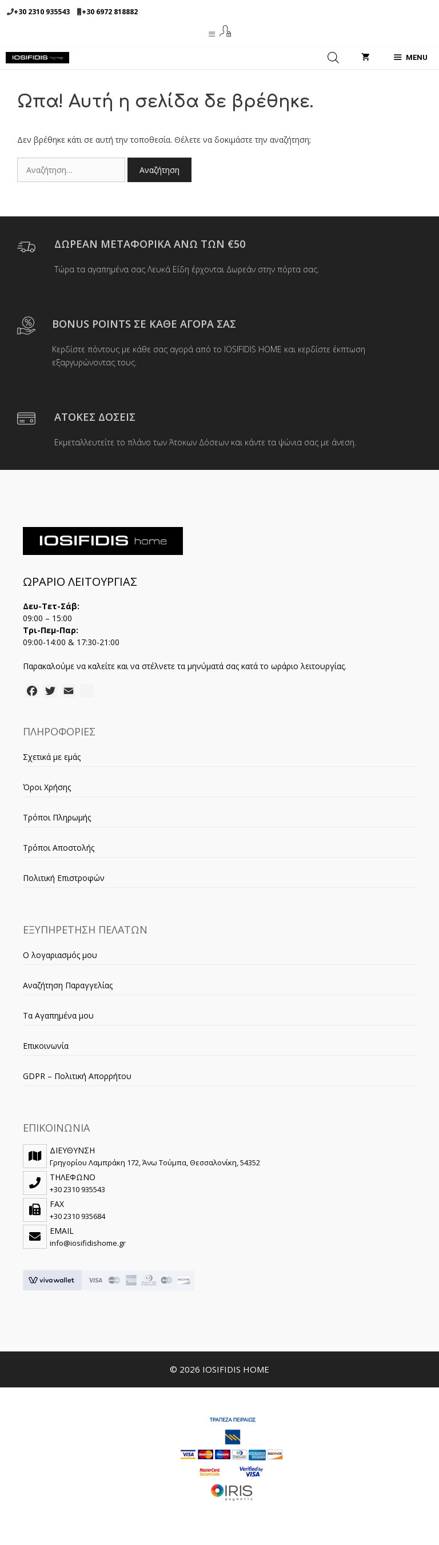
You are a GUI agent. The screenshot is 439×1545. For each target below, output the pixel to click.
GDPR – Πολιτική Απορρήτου (77, 1076)
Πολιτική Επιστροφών (64, 877)
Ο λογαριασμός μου (60, 954)
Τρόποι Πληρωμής (57, 817)
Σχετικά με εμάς (52, 756)
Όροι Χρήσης (47, 787)
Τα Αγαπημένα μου (58, 1015)
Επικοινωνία (46, 1045)
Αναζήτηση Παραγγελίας (68, 985)
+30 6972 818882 (110, 12)
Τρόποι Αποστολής (58, 847)
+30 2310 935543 (42, 12)
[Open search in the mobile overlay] (333, 57)
